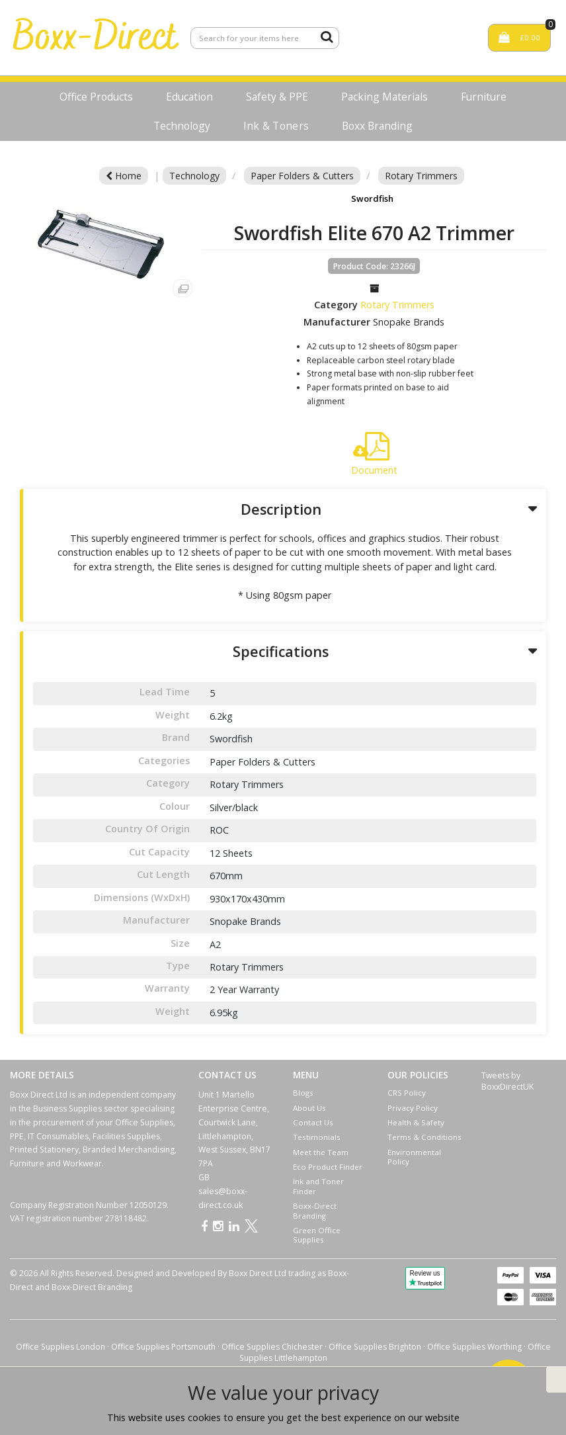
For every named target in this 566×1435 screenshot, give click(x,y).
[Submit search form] (327, 36)
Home (124, 175)
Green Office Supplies (317, 1234)
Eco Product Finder (327, 1167)
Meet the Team (320, 1152)
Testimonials (317, 1137)
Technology (181, 125)
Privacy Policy (412, 1108)
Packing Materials (384, 96)
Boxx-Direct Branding (315, 1210)
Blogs (303, 1093)
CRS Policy (406, 1093)
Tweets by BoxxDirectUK (507, 1081)
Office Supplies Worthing (474, 1346)
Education (189, 96)
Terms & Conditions (424, 1137)
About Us (309, 1108)
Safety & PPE (277, 96)
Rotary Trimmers (421, 175)
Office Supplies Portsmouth (163, 1346)
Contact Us (313, 1122)
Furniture (483, 96)
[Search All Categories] (264, 38)
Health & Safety (415, 1122)
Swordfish (372, 198)
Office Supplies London (60, 1346)
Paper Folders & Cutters (302, 175)
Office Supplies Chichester (272, 1346)
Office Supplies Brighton (375, 1346)
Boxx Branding (377, 125)
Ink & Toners (276, 125)
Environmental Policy (414, 1156)
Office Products (96, 96)
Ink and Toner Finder (318, 1186)
